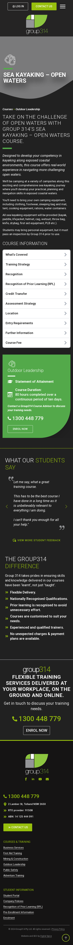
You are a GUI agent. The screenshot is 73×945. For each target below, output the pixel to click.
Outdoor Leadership (28, 109)
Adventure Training (13, 875)
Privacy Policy (58, 929)
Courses (8, 109)
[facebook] (26, 779)
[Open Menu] (62, 6)
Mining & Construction (15, 858)
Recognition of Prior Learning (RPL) (23, 906)
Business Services (13, 847)
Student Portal (11, 895)
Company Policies (13, 901)
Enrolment (9, 917)
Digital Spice (46, 936)
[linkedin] (33, 779)
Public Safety (10, 869)
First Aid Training (12, 853)
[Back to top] (66, 938)
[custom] (47, 779)
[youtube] (40, 779)
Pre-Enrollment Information (18, 912)
